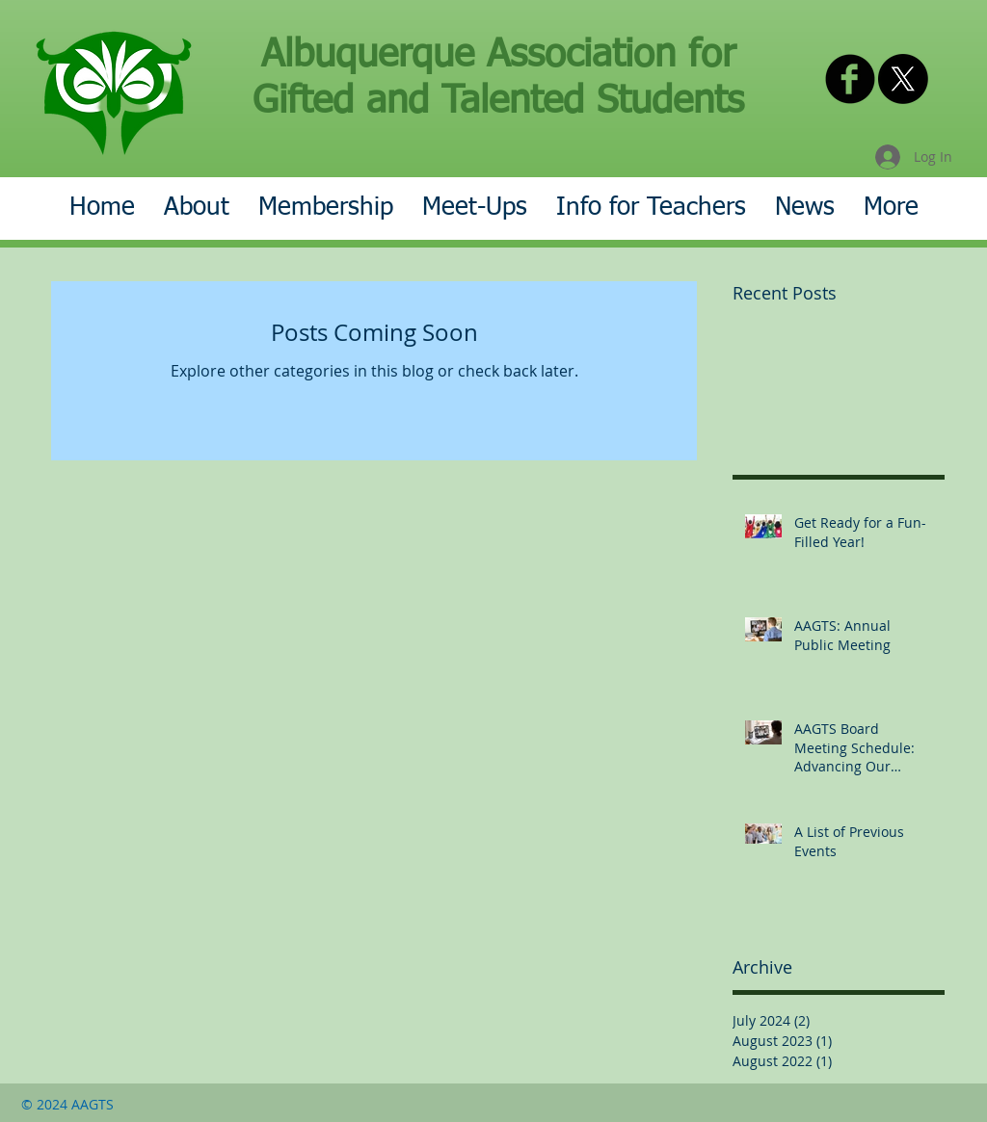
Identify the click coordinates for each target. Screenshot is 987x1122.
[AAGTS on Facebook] (850, 79)
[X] (903, 79)
